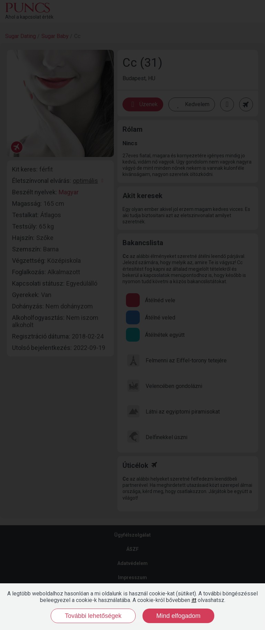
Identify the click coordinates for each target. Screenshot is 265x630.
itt (194, 600)
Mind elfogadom (178, 615)
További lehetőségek (93, 615)
